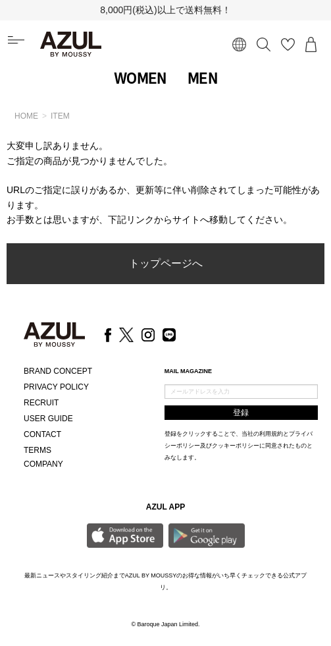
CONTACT (42, 434)
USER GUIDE (48, 418)
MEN (202, 78)
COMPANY (43, 464)
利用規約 (271, 433)
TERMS (37, 450)
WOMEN (140, 78)
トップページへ (166, 263)
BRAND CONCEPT (58, 371)
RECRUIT (41, 402)
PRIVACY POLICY (56, 387)
